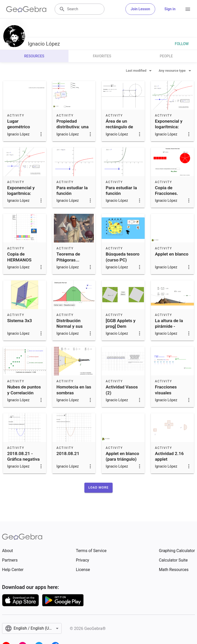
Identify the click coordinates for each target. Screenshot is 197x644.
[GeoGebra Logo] (26, 9)
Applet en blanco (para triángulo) (122, 456)
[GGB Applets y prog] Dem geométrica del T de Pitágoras (122, 329)
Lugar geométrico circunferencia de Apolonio (24, 130)
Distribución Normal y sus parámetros (69, 326)
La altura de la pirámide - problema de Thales (169, 329)
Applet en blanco (171, 254)
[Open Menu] (188, 9)
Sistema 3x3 (19, 320)
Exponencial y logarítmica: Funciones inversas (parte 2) (22, 199)
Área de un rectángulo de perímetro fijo (119, 127)
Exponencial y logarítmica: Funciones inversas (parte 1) (170, 133)
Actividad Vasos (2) (122, 389)
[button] (98, 487)
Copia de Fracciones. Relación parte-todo (170, 196)
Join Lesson (140, 9)
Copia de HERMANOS (19, 256)
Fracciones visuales (166, 389)
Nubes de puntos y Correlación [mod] (24, 392)
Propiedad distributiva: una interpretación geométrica (72, 130)
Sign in (169, 9)
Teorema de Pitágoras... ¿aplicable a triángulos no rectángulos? (69, 265)
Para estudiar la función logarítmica (72, 193)
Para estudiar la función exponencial (121, 193)
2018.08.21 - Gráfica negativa (23, 456)
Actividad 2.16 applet (169, 456)
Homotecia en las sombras (73, 389)
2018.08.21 (67, 453)
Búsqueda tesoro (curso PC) (123, 256)
